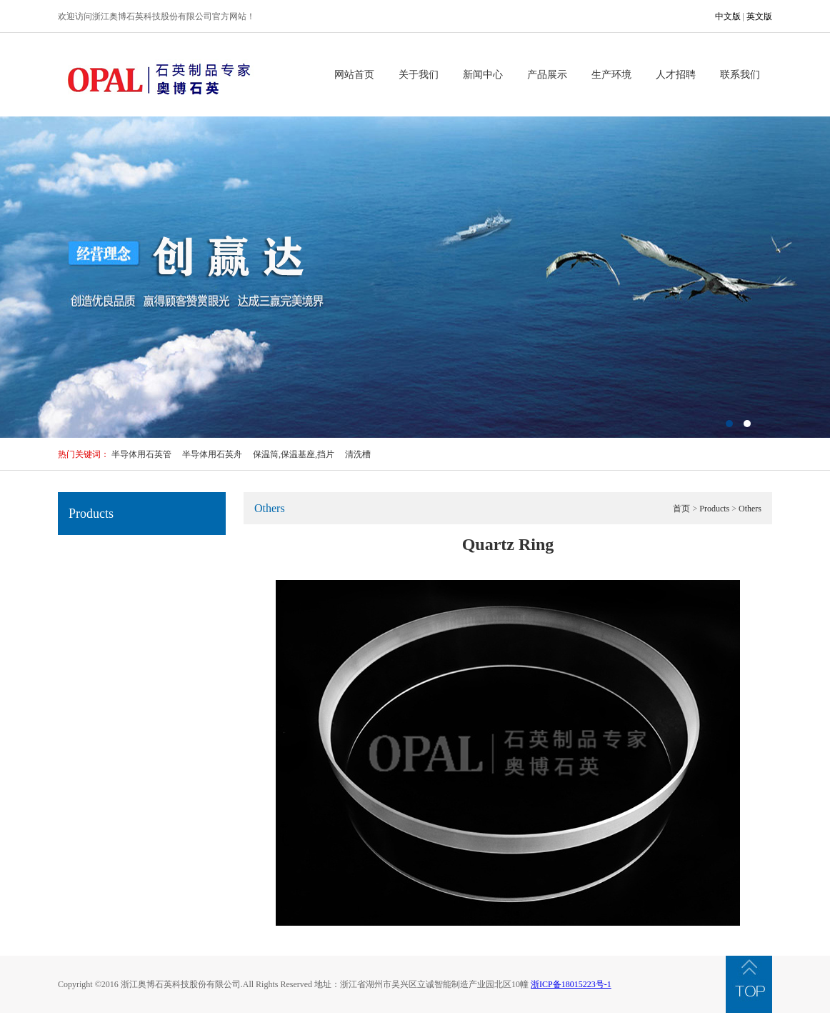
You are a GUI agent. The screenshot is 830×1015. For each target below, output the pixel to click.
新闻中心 (483, 74)
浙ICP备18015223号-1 (571, 984)
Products (714, 509)
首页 (681, 509)
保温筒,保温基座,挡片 (293, 454)
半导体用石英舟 (212, 454)
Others (750, 509)
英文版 (759, 16)
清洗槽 (358, 454)
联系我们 (740, 74)
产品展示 (547, 74)
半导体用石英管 (141, 454)
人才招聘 (676, 74)
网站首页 (354, 74)
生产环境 (611, 74)
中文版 (728, 16)
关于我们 (419, 74)
